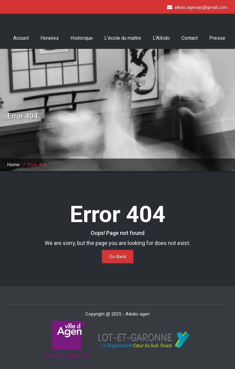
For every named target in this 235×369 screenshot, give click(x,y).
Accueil (21, 38)
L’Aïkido (161, 38)
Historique (81, 38)
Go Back (117, 256)
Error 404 (37, 164)
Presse (217, 38)
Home (13, 164)
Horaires (49, 38)
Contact (189, 38)
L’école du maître (122, 38)
